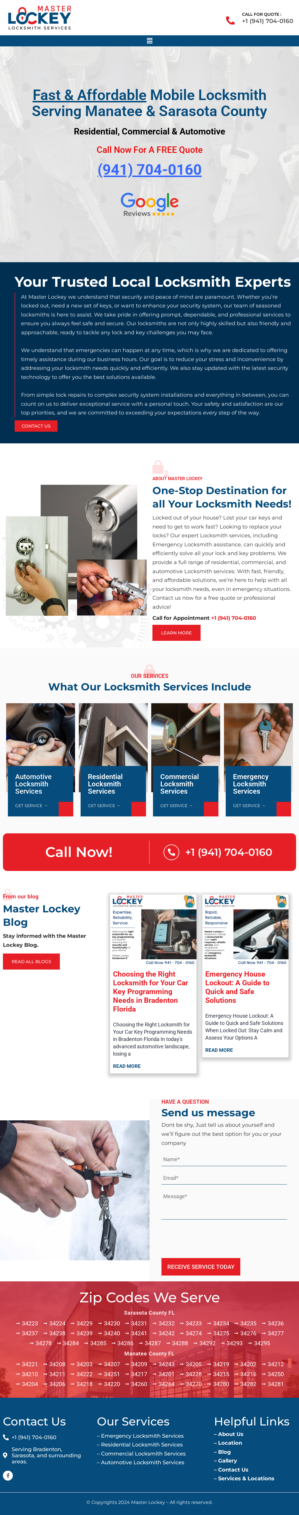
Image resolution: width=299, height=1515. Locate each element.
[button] (149, 40)
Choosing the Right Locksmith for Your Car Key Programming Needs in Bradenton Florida (150, 991)
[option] (149, 352)
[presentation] (205, 1236)
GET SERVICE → (31, 805)
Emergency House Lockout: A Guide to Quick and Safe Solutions (237, 987)
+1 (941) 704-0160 (267, 21)
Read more (127, 1066)
